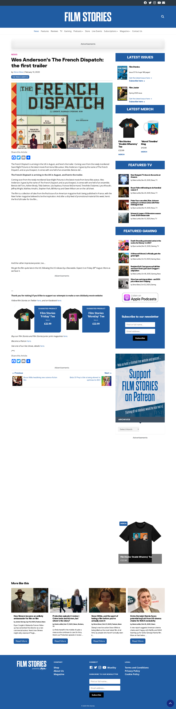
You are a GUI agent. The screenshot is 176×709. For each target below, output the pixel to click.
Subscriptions (110, 31)
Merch (48, 320)
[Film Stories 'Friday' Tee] (24, 319)
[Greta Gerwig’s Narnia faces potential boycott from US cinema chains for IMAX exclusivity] (146, 600)
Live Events (97, 31)
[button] (163, 17)
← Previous (17, 373)
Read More (21, 641)
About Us (59, 670)
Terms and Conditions (137, 667)
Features (45, 31)
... (81, 170)
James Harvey (20, 622)
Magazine (124, 31)
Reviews (54, 31)
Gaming (68, 31)
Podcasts (77, 31)
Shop (56, 667)
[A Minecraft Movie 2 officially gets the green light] (123, 258)
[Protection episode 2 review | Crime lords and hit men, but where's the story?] (68, 600)
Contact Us (137, 31)
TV (61, 31)
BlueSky (111, 667)
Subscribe (140, 338)
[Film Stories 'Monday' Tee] (72, 319)
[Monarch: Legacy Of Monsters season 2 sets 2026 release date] (123, 218)
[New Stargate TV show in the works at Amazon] (123, 179)
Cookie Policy (132, 674)
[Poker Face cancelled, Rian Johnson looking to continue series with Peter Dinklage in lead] (123, 205)
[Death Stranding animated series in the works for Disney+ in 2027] (123, 245)
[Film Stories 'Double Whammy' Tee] (128, 128)
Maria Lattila (137, 180)
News (36, 31)
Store (87, 31)
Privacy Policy (132, 670)
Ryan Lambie (137, 208)
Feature (38, 622)
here (39, 300)
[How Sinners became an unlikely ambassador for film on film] (29, 600)
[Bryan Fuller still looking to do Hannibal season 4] (123, 192)
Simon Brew (19, 72)
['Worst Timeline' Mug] (151, 128)
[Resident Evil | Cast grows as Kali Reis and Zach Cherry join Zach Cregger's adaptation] (123, 271)
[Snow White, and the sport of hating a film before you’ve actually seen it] (107, 600)
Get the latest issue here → (140, 78)
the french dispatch (20, 77)
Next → (108, 373)
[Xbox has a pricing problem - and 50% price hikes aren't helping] (123, 283)
